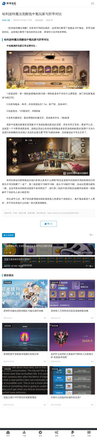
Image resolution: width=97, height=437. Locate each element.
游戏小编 (6, 20)
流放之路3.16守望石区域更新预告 (20, 397)
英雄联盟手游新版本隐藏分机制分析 (21, 354)
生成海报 (8, 235)
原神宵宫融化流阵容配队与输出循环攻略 (23, 310)
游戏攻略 (39, 20)
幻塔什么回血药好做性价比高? (66, 397)
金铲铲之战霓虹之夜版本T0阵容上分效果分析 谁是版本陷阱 (72, 355)
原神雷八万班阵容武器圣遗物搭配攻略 (69, 310)
